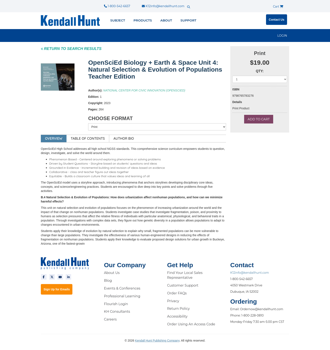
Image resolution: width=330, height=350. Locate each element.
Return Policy (178, 309)
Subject (117, 20)
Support (188, 20)
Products (142, 20)
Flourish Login (116, 304)
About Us (112, 273)
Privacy (173, 301)
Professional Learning (122, 296)
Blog (108, 281)
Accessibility (177, 316)
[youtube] (60, 277)
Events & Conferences (122, 288)
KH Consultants (117, 312)
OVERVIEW (53, 138)
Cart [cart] (278, 6)
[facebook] (44, 277)
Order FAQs (177, 293)
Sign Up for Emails (57, 289)
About (166, 20)
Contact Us (276, 19)
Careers (110, 319)
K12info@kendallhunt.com (163, 6)
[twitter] (52, 277)
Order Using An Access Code (191, 324)
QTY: (259, 71)
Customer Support (182, 285)
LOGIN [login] (282, 36)
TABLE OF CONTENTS (88, 138)
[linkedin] (68, 277)
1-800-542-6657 (117, 6)
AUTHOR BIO (123, 138)
